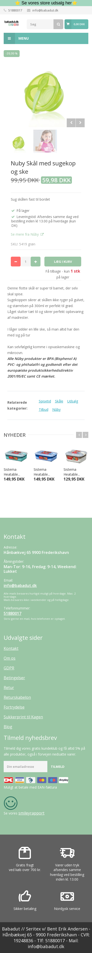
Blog (8, 726)
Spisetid (45, 401)
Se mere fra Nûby (25, 234)
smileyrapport (31, 813)
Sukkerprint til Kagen (23, 717)
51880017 (15, 10)
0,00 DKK (79, 24)
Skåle (59, 401)
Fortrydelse (14, 707)
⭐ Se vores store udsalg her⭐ (46, 2)
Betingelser (14, 677)
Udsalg (72, 401)
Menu (16, 38)
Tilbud (43, 409)
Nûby (56, 409)
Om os (9, 658)
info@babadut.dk (45, 10)
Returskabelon (17, 697)
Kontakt (11, 648)
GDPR (9, 668)
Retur (9, 687)
